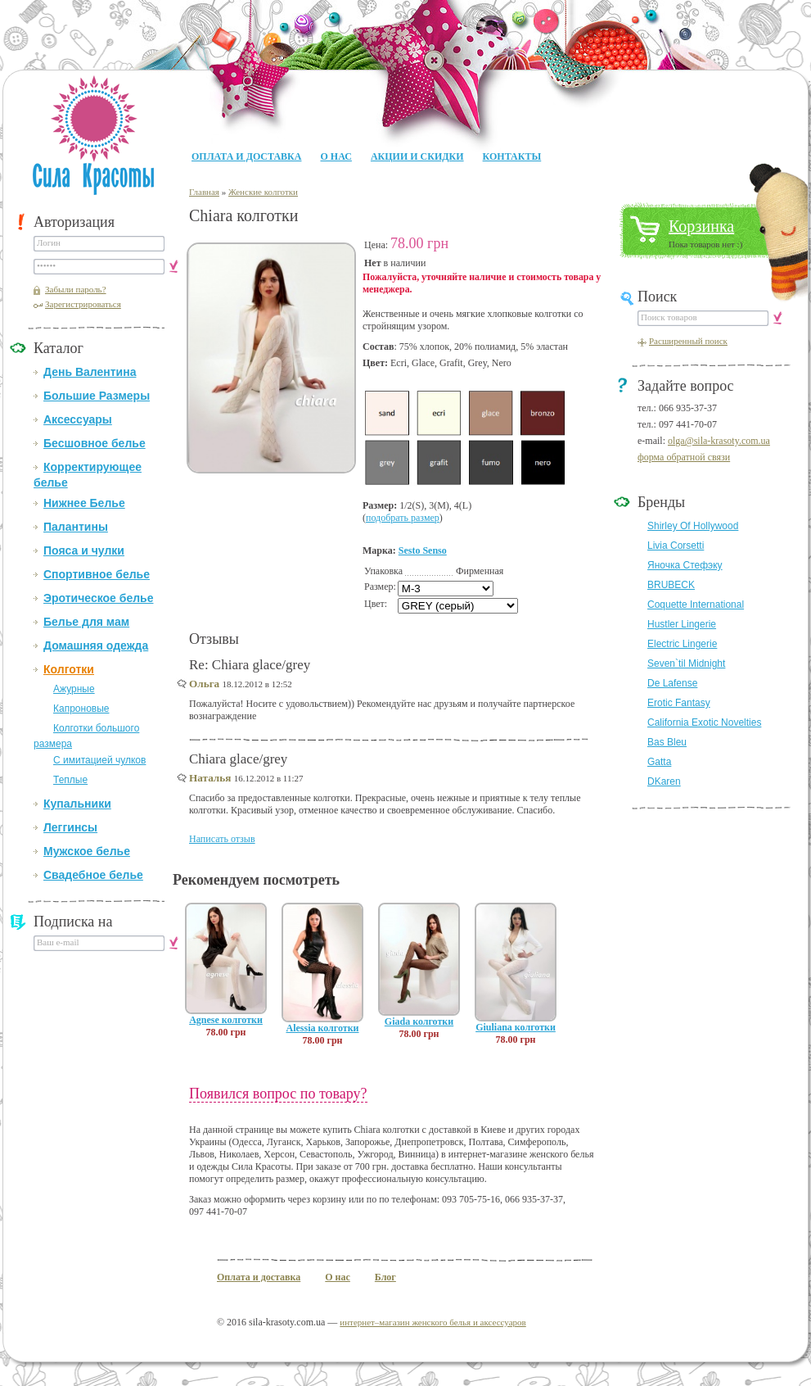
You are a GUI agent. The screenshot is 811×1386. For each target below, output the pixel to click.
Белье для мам (86, 621)
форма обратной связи (684, 457)
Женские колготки (263, 192)
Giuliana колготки (515, 1027)
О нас (335, 156)
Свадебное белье (93, 874)
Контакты (512, 156)
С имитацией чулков (99, 760)
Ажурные (74, 689)
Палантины (75, 526)
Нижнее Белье (84, 503)
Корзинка (701, 226)
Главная (204, 192)
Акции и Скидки (417, 156)
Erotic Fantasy (678, 703)
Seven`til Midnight (686, 663)
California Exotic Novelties (704, 722)
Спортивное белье (96, 574)
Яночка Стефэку (685, 565)
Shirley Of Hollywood (692, 526)
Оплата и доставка (246, 156)
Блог (385, 1277)
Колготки (68, 669)
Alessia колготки (322, 1028)
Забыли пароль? (75, 289)
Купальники (77, 803)
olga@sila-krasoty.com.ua (719, 440)
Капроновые (81, 708)
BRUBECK (671, 585)
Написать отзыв (222, 839)
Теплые (70, 780)
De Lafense (672, 683)
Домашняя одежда (95, 645)
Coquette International (695, 604)
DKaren (664, 781)
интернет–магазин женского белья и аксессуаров (432, 1322)
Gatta (659, 762)
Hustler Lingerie (681, 624)
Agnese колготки (226, 1020)
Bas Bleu (667, 742)
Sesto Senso (423, 550)
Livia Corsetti (675, 545)
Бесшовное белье (94, 443)
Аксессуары (77, 419)
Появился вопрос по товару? (278, 1093)
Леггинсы (70, 827)
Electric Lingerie (682, 644)
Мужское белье (86, 851)
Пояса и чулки (83, 550)
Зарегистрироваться (83, 304)
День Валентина (89, 371)
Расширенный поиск (688, 341)
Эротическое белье (98, 598)
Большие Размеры (96, 395)
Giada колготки (419, 1021)
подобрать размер (402, 517)
